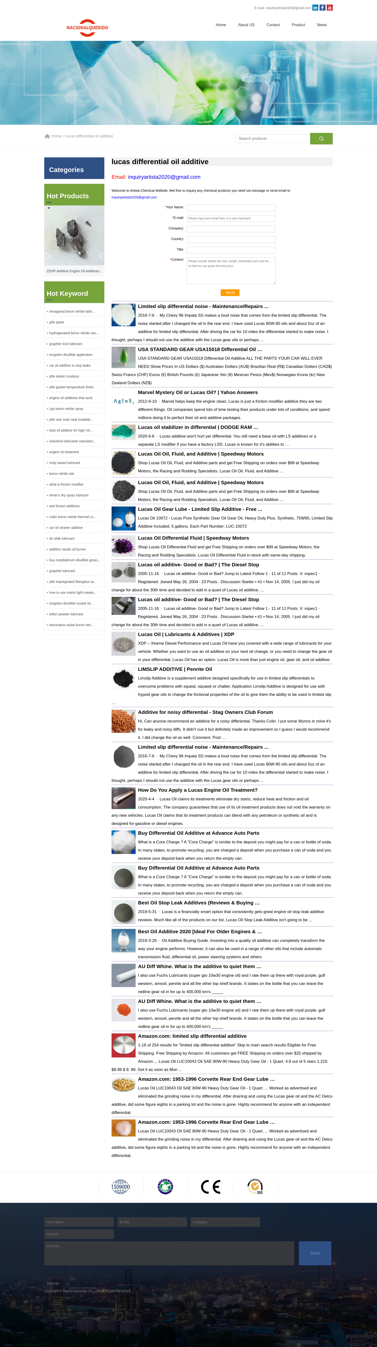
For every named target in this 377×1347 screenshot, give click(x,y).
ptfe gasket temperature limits (71, 387)
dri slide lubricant (62, 538)
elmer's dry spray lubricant (68, 495)
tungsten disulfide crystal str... (71, 603)
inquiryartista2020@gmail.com (288, 8)
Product (298, 25)
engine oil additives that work (71, 398)
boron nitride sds (61, 474)
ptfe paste (56, 322)
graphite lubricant (62, 571)
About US (246, 25)
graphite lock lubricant (65, 344)
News (322, 25)
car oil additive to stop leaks (70, 365)
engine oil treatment (64, 452)
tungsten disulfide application (71, 355)
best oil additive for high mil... (71, 430)
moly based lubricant (64, 463)
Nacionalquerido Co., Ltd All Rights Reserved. (97, 1291)
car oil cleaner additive (66, 528)
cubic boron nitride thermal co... (72, 517)
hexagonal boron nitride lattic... (72, 311)
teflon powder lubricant (66, 614)
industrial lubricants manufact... (72, 441)
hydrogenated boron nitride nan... (74, 333)
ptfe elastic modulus (64, 376)
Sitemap (53, 1283)
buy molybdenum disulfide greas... (74, 560)
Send (230, 292)
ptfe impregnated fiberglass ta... (72, 582)
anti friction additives (64, 506)
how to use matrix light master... (73, 592)
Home (221, 25)
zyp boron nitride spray (66, 409)
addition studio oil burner (67, 549)
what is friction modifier (66, 484)
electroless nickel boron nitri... (71, 625)
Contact (273, 25)
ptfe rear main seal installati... (71, 419)
